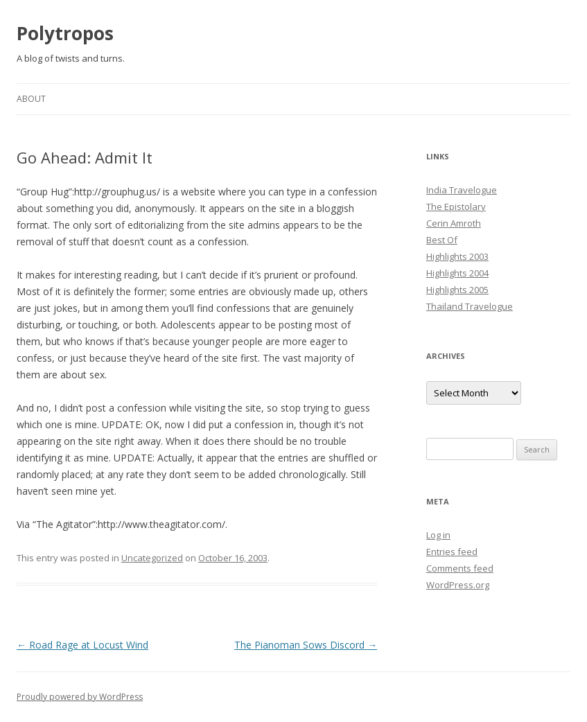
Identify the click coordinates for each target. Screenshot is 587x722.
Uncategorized (152, 558)
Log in (438, 535)
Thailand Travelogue (469, 306)
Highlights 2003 (457, 256)
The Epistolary (456, 206)
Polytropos (65, 33)
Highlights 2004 (457, 273)
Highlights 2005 (457, 289)
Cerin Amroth (453, 223)
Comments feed (459, 568)
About (31, 99)
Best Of (441, 240)
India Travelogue (461, 190)
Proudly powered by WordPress (80, 697)
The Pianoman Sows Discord (305, 644)
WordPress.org (457, 585)
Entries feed (452, 551)
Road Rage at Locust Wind (82, 644)
